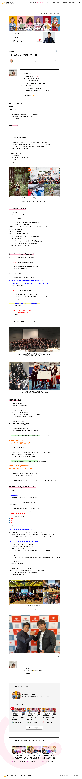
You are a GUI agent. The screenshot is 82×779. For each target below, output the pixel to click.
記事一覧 (40, 2)
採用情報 (65, 2)
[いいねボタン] (56, 51)
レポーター (47, 2)
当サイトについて (56, 2)
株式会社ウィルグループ (26, 775)
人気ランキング (31, 2)
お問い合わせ (72, 2)
